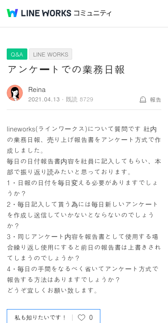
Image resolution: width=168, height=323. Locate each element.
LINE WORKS (51, 54)
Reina (37, 89)
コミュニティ (93, 13)
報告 (155, 99)
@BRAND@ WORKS (39, 13)
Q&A (17, 54)
